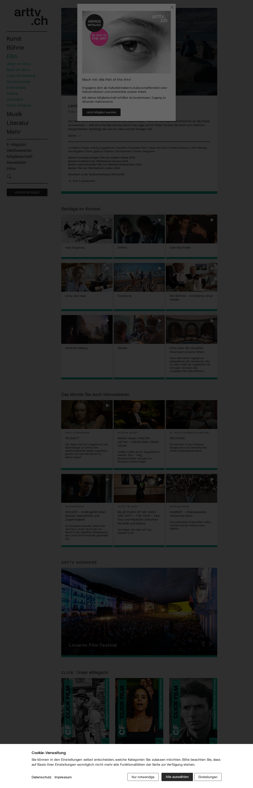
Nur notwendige (139, 777)
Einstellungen (207, 777)
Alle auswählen (173, 777)
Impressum (63, 778)
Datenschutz (42, 778)
